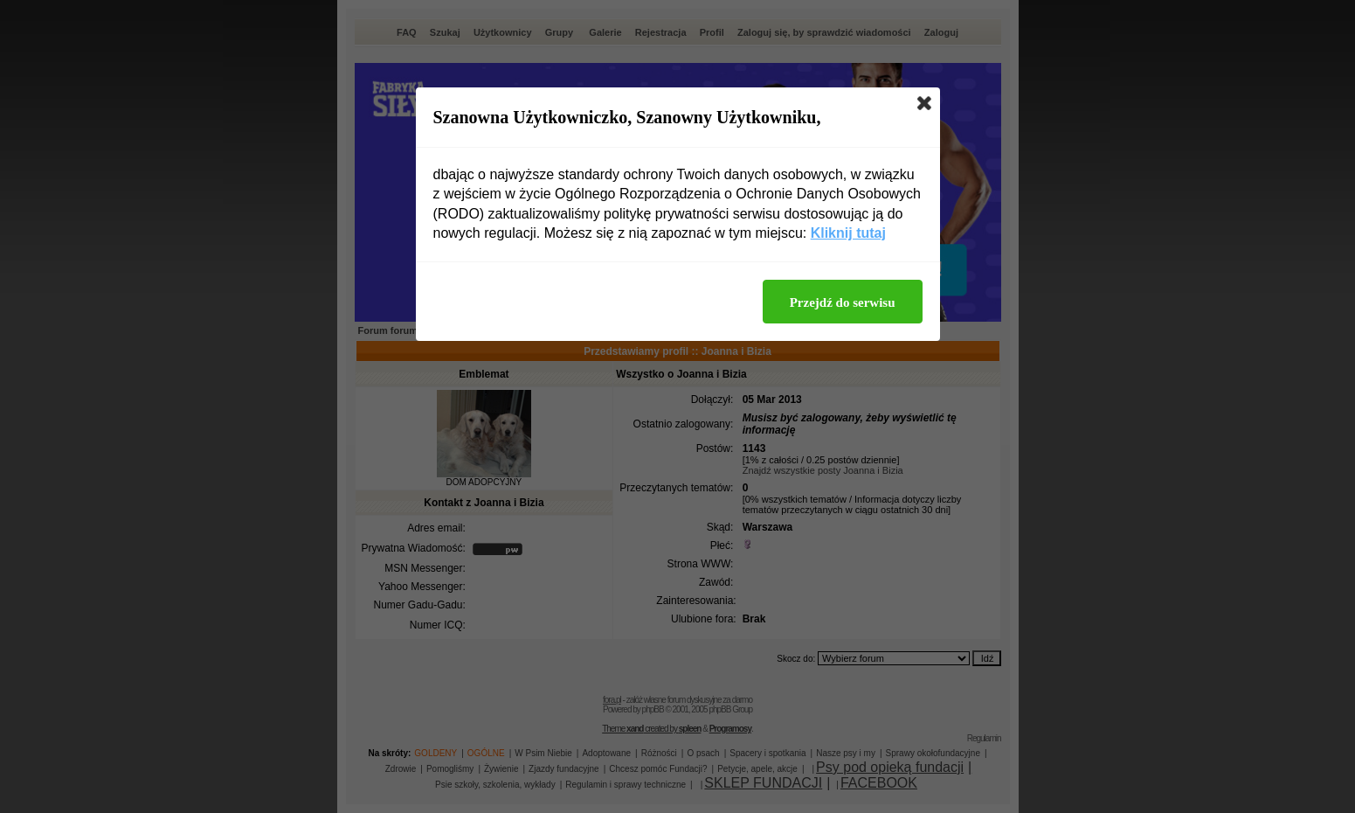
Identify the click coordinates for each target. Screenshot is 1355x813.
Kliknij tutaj (848, 233)
